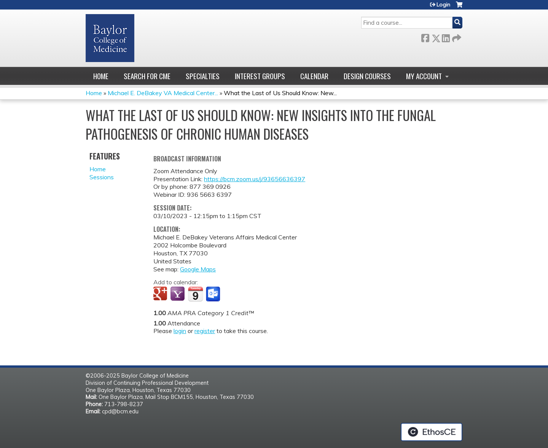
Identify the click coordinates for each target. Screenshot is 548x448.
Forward (456, 36)
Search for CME (147, 75)
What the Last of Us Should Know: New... (280, 93)
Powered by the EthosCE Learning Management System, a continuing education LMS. (431, 432)
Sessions (101, 177)
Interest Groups (260, 75)
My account (424, 75)
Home (100, 75)
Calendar (314, 75)
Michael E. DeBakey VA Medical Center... (163, 93)
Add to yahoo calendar (178, 294)
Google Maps (198, 269)
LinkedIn (445, 36)
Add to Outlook (213, 294)
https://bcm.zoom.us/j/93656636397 (254, 179)
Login (443, 4)
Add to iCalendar (195, 293)
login (180, 331)
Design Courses (367, 75)
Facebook (425, 36)
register (204, 331)
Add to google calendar (161, 294)
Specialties (203, 75)
